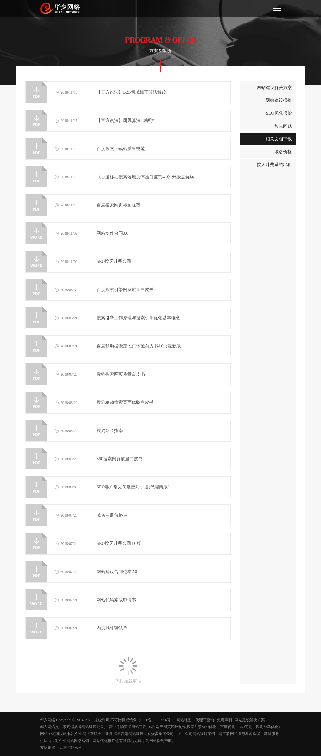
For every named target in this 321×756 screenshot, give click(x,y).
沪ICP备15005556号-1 (156, 720)
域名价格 (283, 151)
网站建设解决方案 (274, 87)
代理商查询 (204, 720)
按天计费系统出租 (274, 164)
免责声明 (225, 720)
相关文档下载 (279, 139)
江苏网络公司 (71, 747)
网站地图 (184, 720)
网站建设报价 (279, 100)
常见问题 (283, 126)
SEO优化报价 (279, 113)
